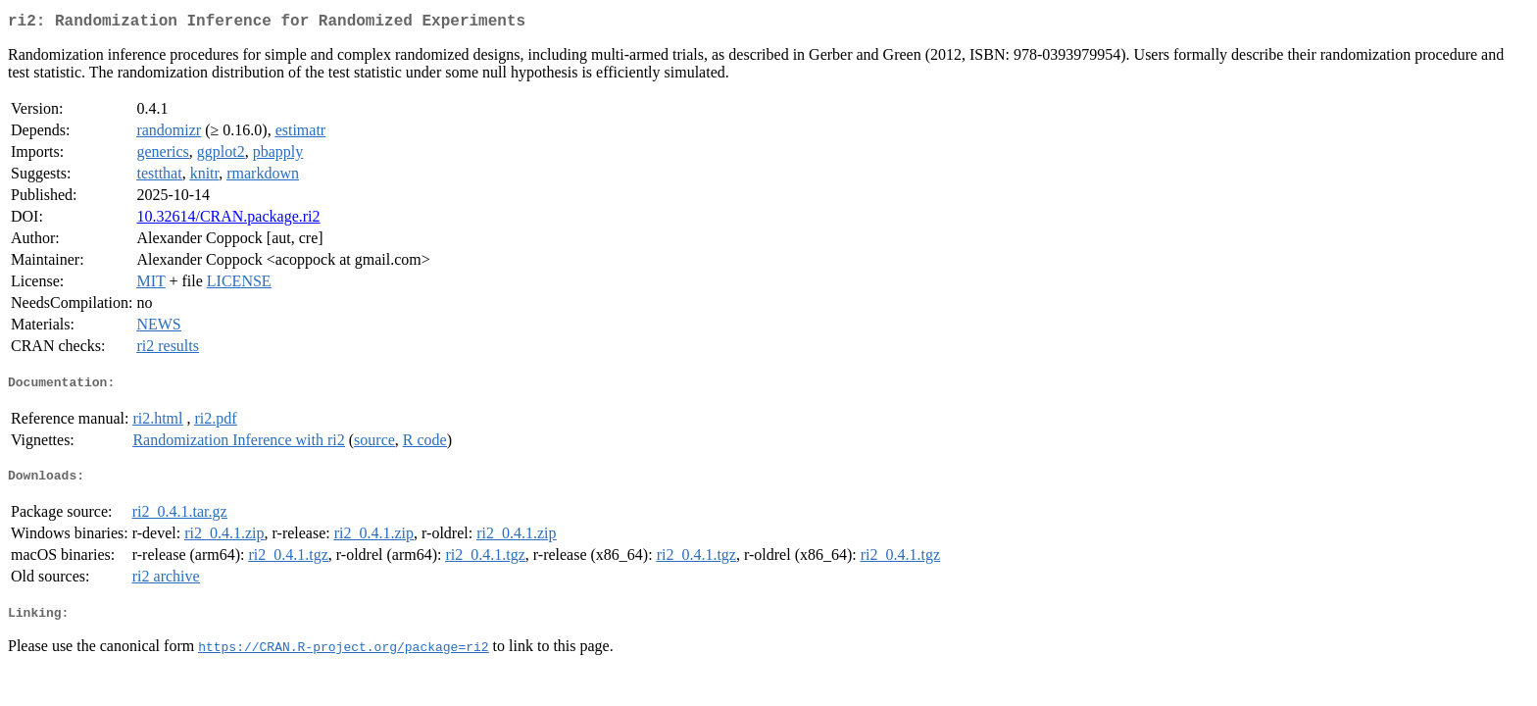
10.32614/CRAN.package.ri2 (228, 220)
